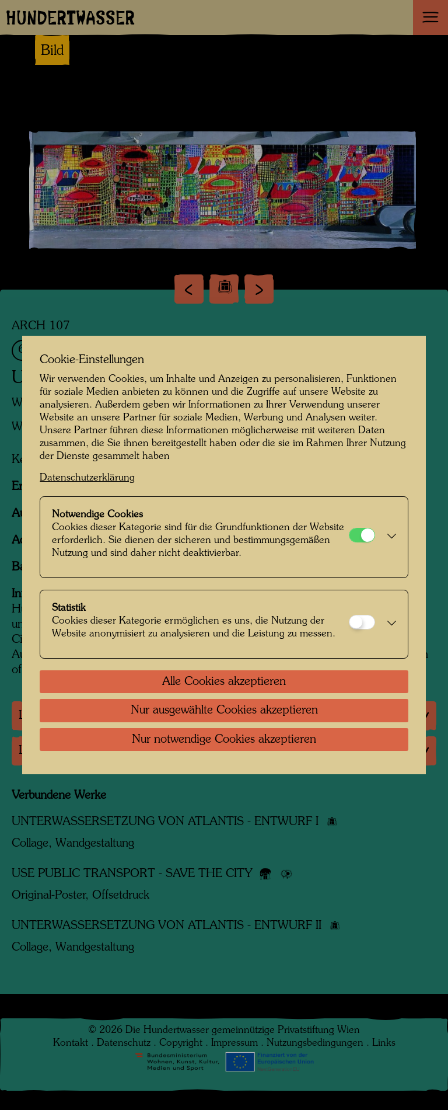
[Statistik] (362, 622)
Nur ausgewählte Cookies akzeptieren (224, 710)
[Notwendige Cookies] (362, 535)
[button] (388, 537)
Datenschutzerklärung (87, 478)
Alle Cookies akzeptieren (224, 682)
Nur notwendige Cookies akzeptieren (224, 740)
